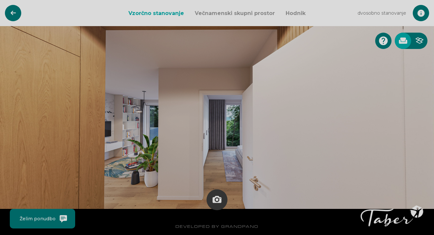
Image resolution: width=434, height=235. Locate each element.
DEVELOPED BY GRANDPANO (217, 226)
